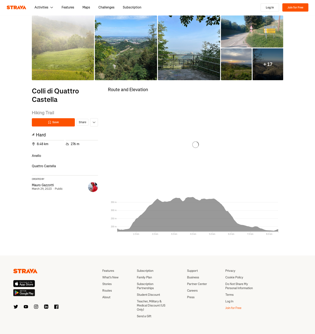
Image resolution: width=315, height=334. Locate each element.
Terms (229, 295)
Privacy (230, 271)
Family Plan (144, 277)
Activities (44, 7)
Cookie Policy (234, 277)
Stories (107, 284)
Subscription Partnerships (145, 286)
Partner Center (197, 284)
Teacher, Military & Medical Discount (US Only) (151, 305)
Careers (192, 291)
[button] (63, 48)
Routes (107, 291)
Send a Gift (144, 316)
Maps (86, 7)
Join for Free (295, 8)
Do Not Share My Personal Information (239, 286)
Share (82, 122)
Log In (270, 8)
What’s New (110, 277)
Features (68, 7)
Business (193, 277)
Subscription (132, 7)
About (106, 297)
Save (53, 122)
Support (192, 271)
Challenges (106, 7)
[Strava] (16, 7)
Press (190, 297)
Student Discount (148, 295)
